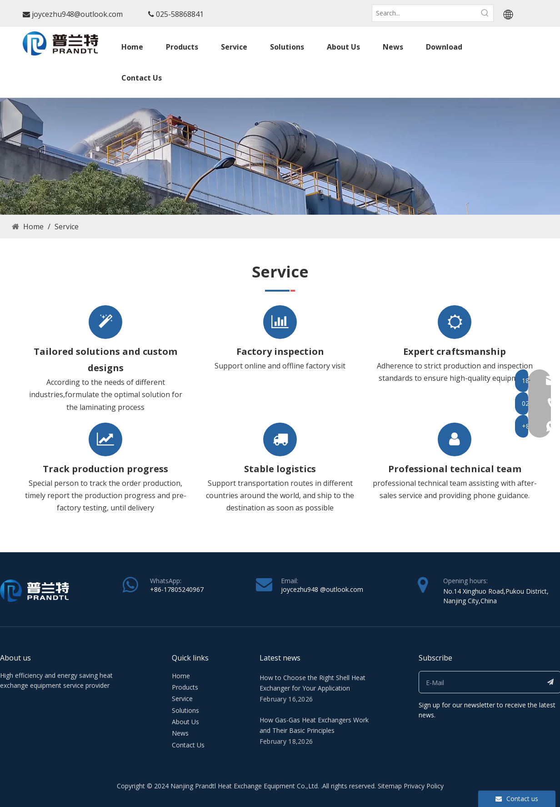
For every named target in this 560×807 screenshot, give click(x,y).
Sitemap (390, 786)
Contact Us (188, 745)
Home (181, 675)
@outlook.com (341, 589)
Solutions (185, 710)
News (180, 733)
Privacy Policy (424, 786)
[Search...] (424, 13)
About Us (185, 721)
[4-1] (280, 156)
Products (185, 687)
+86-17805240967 (177, 589)
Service (182, 698)
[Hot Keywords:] (485, 13)
